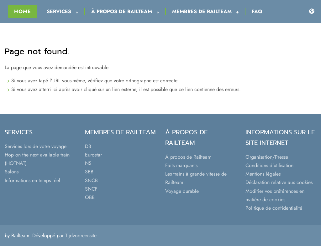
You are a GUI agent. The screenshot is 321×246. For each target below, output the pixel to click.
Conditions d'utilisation (269, 165)
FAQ (257, 11)
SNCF (91, 188)
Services (62, 11)
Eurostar (93, 154)
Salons (11, 171)
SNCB (91, 180)
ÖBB (90, 197)
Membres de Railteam (205, 11)
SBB (89, 171)
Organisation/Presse (266, 157)
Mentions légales (263, 173)
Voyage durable (182, 191)
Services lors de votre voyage (35, 146)
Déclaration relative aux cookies (279, 182)
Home (22, 11)
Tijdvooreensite (81, 235)
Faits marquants (181, 165)
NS (88, 163)
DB (88, 146)
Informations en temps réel (32, 180)
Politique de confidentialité (273, 208)
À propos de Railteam (125, 11)
